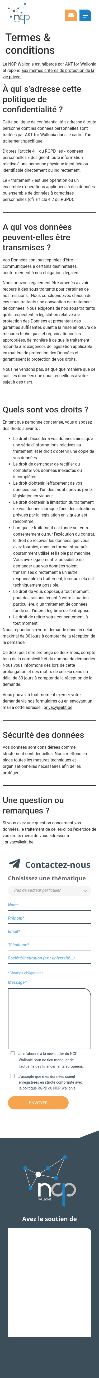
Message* (49, 1015)
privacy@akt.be (58, 707)
